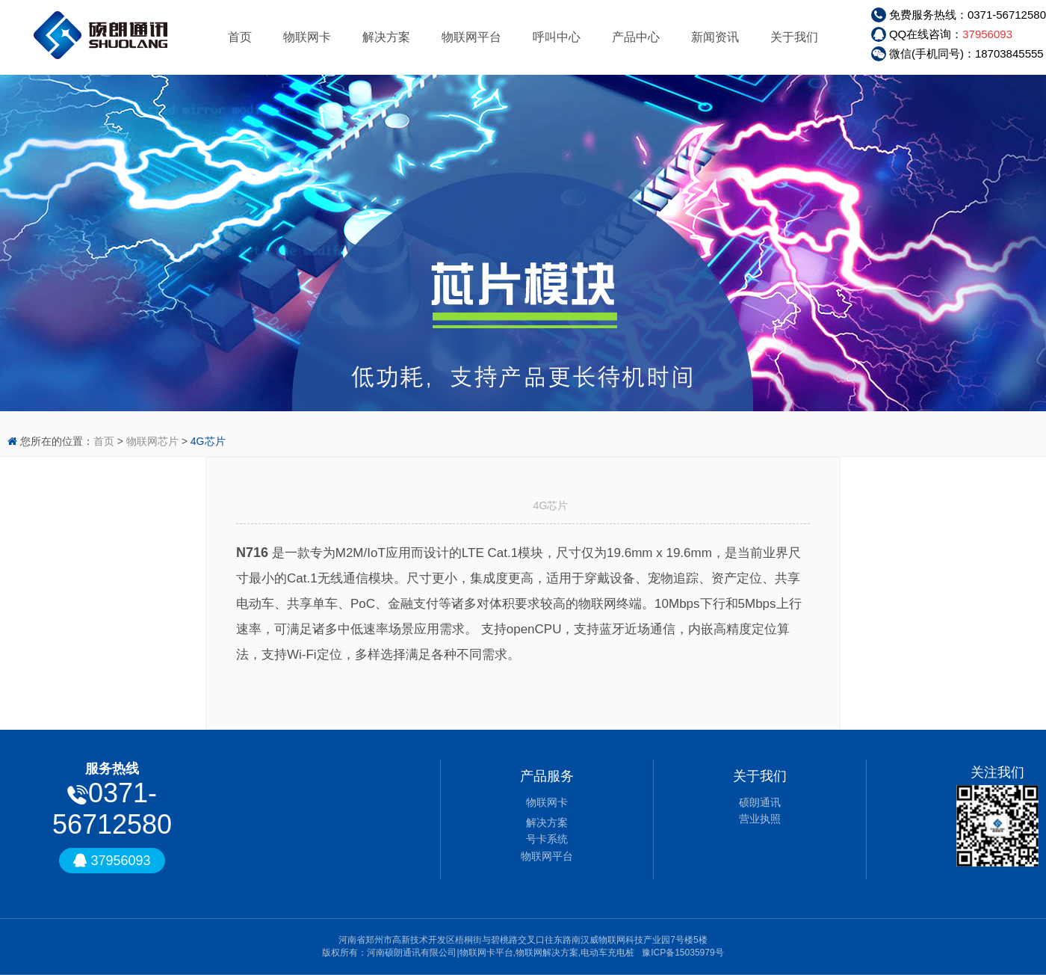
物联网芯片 (152, 441)
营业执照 (760, 819)
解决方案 (386, 37)
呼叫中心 (557, 37)
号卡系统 (547, 839)
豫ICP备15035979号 (682, 952)
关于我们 (794, 37)
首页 (240, 37)
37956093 (987, 34)
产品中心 (636, 37)
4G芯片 (208, 441)
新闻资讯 (715, 37)
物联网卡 (307, 37)
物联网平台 (471, 37)
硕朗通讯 (760, 802)
